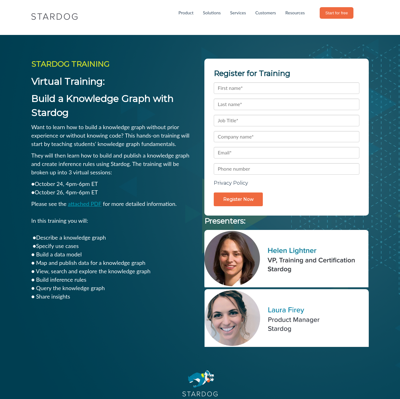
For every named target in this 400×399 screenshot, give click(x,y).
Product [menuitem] (185, 12)
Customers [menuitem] (265, 12)
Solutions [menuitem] (212, 12)
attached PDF (84, 203)
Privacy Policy (231, 183)
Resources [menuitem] (295, 12)
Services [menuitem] (238, 12)
